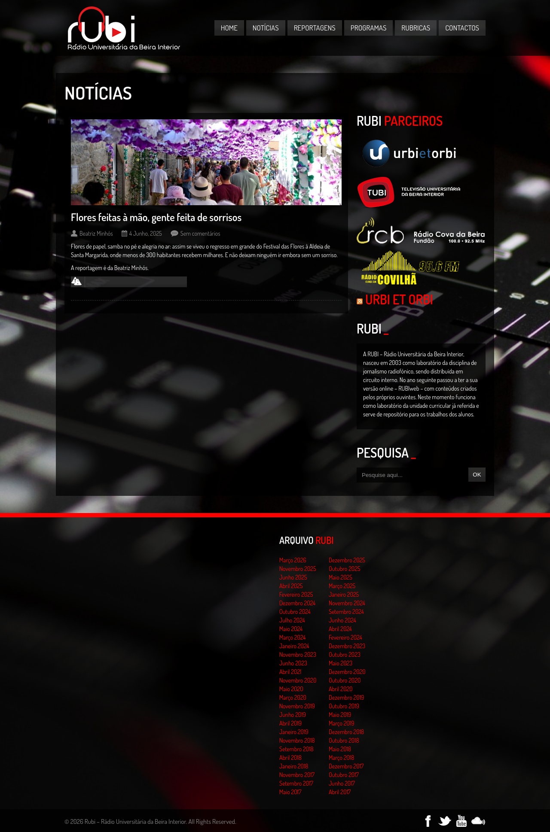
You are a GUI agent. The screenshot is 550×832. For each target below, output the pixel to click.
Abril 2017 (340, 792)
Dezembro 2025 (347, 560)
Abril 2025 (291, 585)
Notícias (266, 27)
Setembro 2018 (296, 749)
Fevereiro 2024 (345, 637)
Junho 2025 (293, 577)
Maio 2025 (340, 577)
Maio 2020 (291, 688)
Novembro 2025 (297, 568)
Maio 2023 (340, 663)
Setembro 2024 (346, 611)
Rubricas (415, 27)
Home (229, 27)
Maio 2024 (290, 628)
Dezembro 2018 (346, 731)
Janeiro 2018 (293, 766)
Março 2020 (292, 697)
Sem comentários (200, 233)
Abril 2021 (290, 671)
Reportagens (315, 27)
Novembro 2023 (297, 654)
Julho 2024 (292, 620)
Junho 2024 (342, 620)
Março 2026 (292, 560)
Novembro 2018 (297, 740)
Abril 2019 (290, 723)
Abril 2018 (290, 757)
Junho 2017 (342, 783)
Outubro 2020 (345, 680)
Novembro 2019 (297, 706)
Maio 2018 (340, 749)
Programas (369, 27)
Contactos (462, 27)
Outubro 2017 (344, 774)
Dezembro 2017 (346, 766)
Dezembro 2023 (347, 646)
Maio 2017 (290, 792)
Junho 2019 (292, 714)
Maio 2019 (340, 714)
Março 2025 (342, 585)
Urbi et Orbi (399, 299)
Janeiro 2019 (293, 731)
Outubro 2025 (345, 568)
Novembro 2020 (297, 680)
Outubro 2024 (295, 611)
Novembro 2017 (297, 774)
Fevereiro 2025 (296, 594)
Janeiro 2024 (294, 646)
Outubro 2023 (345, 654)
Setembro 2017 (296, 783)
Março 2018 (341, 757)
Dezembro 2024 (297, 603)
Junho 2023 (293, 663)
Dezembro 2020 (347, 671)
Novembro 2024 (347, 603)
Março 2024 (292, 637)
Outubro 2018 (344, 740)
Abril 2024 (340, 628)
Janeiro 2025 (344, 594)
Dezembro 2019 (346, 697)
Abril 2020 (341, 688)
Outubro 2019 (344, 706)
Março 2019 (341, 723)
